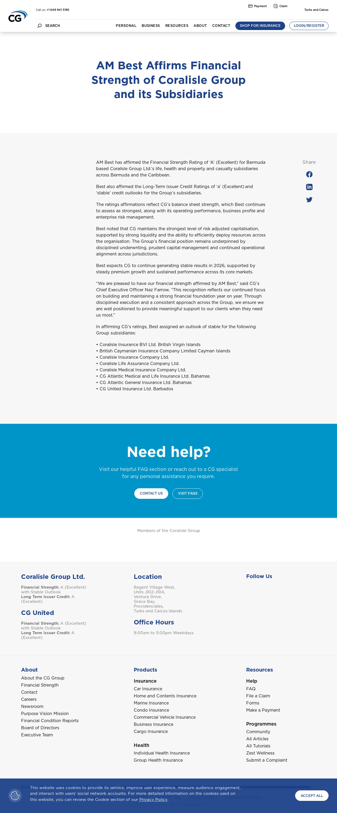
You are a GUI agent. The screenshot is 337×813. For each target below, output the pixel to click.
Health (141, 745)
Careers (29, 699)
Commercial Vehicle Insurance (165, 717)
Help (251, 681)
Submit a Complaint (266, 760)
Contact (221, 26)
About (200, 26)
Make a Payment (263, 710)
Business (151, 26)
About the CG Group (43, 678)
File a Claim (258, 695)
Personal (126, 26)
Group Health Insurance (158, 760)
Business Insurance (153, 724)
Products (145, 670)
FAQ (251, 688)
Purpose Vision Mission (45, 713)
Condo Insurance (151, 710)
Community (258, 731)
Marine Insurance (151, 703)
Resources (176, 26)
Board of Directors (40, 727)
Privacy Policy (153, 799)
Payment (257, 6)
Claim (280, 6)
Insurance (145, 681)
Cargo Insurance (151, 731)
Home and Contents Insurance (165, 695)
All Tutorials (258, 745)
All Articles (257, 738)
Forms (252, 703)
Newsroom (32, 706)
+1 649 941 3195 (58, 10)
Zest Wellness (260, 753)
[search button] (39, 25)
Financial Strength (40, 685)
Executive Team (37, 734)
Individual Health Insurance (162, 753)
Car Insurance (148, 688)
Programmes (261, 724)
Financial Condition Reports (50, 720)
